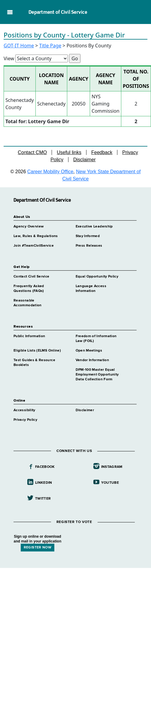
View (9, 58)
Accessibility (24, 410)
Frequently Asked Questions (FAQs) (29, 288)
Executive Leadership (94, 226)
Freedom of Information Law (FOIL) (96, 338)
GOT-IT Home (19, 45)
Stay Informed (88, 236)
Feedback (101, 152)
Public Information (29, 336)
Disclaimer (84, 159)
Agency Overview (29, 226)
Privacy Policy (25, 420)
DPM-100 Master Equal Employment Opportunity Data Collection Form (97, 374)
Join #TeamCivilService (34, 246)
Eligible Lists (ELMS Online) (37, 350)
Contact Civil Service (32, 276)
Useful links (69, 152)
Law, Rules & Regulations (36, 236)
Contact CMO (32, 152)
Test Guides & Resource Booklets (34, 362)
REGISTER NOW (37, 547)
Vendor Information (92, 360)
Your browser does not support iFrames (75, 598)
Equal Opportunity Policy (97, 276)
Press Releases (89, 246)
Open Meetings (89, 350)
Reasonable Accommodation (28, 303)
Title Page (50, 45)
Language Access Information (91, 288)
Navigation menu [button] (10, 12)
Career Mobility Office (50, 171)
